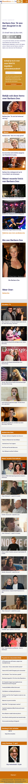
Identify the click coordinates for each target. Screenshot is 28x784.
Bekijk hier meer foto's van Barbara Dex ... (13, 233)
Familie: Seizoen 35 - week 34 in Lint (10, 572)
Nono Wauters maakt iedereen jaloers (11, 713)
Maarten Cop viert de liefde (9, 700)
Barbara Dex (5, 293)
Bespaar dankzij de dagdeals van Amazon (12, 436)
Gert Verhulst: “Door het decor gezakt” (11, 674)
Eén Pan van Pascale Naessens (10, 447)
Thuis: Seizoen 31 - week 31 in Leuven (11, 533)
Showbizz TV (6, 304)
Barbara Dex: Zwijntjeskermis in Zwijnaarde (13, 213)
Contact (13, 775)
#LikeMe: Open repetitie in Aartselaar (11, 629)
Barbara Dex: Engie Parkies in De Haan (11, 230)
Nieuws (6, 113)
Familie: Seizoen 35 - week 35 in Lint (10, 514)
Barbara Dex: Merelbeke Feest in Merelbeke (13, 198)
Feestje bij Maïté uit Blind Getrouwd (11, 687)
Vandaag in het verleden (10, 728)
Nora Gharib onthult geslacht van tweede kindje (14, 717)
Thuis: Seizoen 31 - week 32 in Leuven (11, 496)
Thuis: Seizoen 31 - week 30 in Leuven (11, 610)
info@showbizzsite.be (20, 781)
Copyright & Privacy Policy (7, 781)
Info (23, 779)
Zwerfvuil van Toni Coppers (9, 443)
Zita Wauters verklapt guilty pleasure (11, 691)
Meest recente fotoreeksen (11, 458)
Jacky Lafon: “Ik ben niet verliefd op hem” (12, 666)
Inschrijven (13, 84)
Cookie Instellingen (9, 782)
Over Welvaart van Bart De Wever (10, 451)
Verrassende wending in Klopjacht (10, 721)
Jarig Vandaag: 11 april (10, 743)
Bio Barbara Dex (14, 280)
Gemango (20, 782)
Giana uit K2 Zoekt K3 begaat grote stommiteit (13, 670)
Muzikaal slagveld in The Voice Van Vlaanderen (14, 678)
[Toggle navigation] (26, 1)
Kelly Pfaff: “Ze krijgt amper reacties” (11, 704)
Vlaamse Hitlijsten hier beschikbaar (11, 439)
